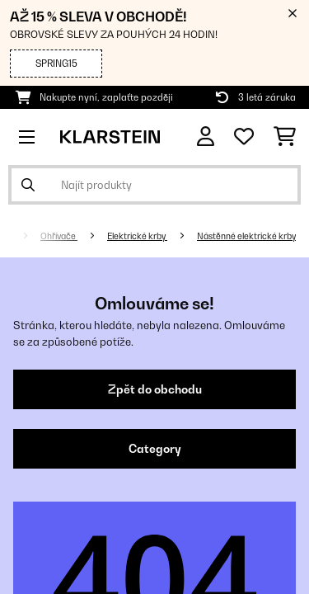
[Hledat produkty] (154, 185)
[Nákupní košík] (285, 137)
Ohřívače (58, 236)
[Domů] (20, 236)
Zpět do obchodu (155, 389)
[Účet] (205, 136)
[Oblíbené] (244, 137)
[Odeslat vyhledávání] (28, 185)
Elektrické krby (137, 236)
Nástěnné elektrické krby (246, 236)
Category (155, 448)
